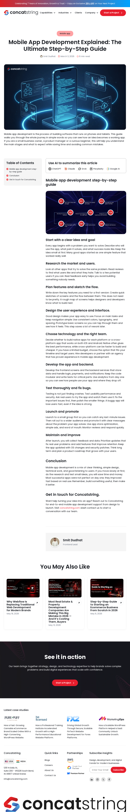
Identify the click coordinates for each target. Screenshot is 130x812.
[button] (47, 12)
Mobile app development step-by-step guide (23, 170)
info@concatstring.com (15, 778)
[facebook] (109, 779)
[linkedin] (91, 779)
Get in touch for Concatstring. (22, 179)
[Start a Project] (113, 12)
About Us (49, 770)
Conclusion (14, 175)
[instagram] (97, 779)
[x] (103, 779)
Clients (78, 12)
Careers (49, 765)
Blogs (47, 760)
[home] (21, 12)
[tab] (9, 761)
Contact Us (50, 775)
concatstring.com (70, 507)
